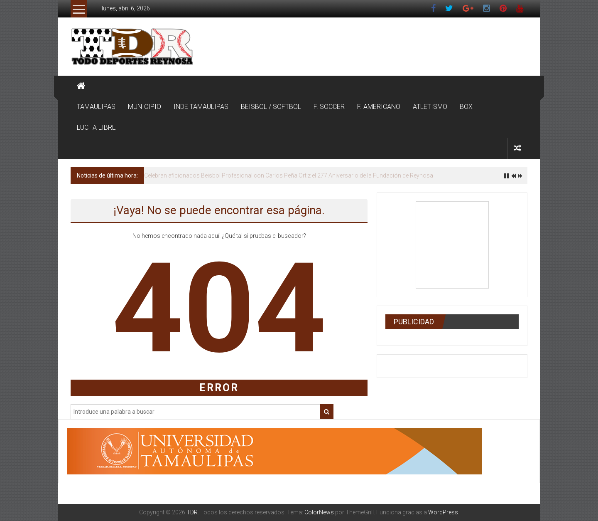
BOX (466, 107)
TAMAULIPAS (96, 107)
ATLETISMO (430, 107)
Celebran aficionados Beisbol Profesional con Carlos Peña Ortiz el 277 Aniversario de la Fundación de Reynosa (288, 175)
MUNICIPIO (144, 107)
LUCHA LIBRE (96, 127)
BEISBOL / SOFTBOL (271, 107)
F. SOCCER (329, 107)
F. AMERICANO (378, 107)
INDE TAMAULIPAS (201, 107)
